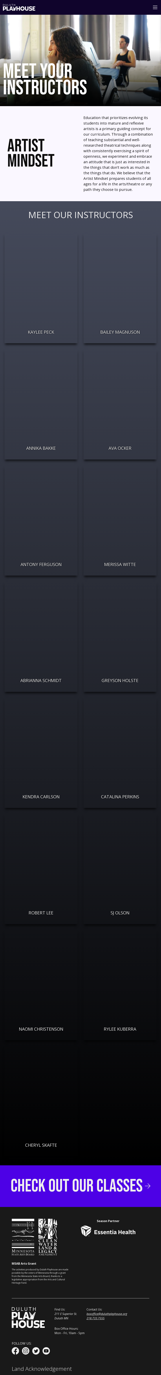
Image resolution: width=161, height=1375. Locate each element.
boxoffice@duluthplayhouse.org (107, 1314)
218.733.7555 (96, 1318)
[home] (19, 7)
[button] (154, 7)
